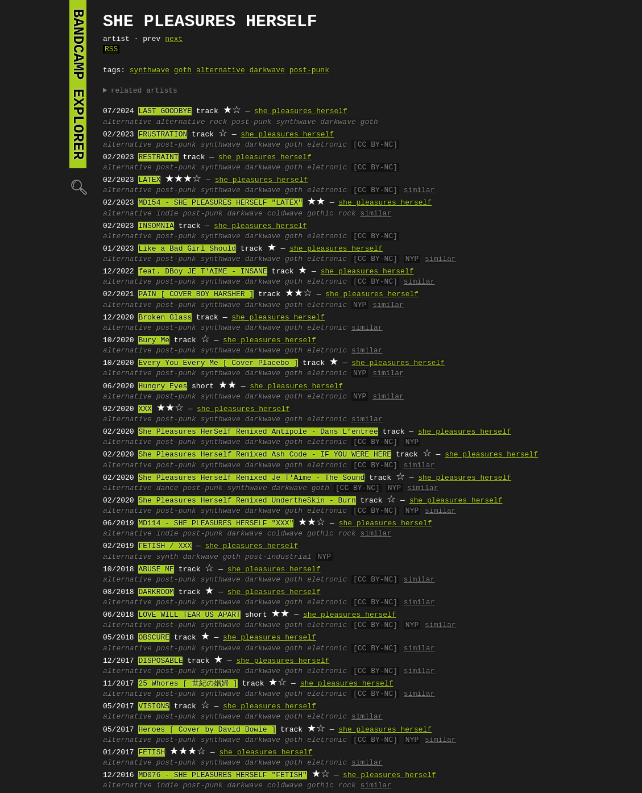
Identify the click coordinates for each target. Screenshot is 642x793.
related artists (144, 91)
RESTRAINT (158, 157)
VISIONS (153, 706)
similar (419, 190)
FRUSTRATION (162, 135)
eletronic (327, 145)
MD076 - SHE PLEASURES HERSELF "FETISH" (222, 775)
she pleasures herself (300, 111)
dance (167, 488)
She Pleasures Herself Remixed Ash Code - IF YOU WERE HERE (264, 455)
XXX (144, 409)
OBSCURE (153, 638)
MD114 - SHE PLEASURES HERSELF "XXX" (215, 523)
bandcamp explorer (78, 84)
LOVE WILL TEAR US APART (189, 615)
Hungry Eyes (162, 386)
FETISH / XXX (165, 546)
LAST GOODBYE (165, 111)
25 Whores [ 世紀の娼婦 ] (187, 684)
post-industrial (278, 557)
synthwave (149, 70)
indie (167, 214)
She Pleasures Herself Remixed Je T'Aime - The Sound (251, 478)
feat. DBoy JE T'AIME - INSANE (202, 272)
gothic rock (331, 214)
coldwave (285, 214)
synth (167, 557)
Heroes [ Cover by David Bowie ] (207, 730)
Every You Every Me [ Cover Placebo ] (218, 363)
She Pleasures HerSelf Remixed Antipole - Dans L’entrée (258, 432)
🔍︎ (78, 186)
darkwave (266, 70)
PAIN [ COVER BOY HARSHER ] (196, 294)
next (174, 39)
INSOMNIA (155, 226)
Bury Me (153, 340)
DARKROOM (155, 592)
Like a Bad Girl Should (187, 249)
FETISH (151, 753)
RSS (111, 49)
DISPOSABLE (160, 661)
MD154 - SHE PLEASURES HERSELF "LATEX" (220, 203)
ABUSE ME (155, 569)
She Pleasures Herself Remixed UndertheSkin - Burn (246, 501)
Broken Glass (165, 318)
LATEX (149, 180)
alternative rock (191, 122)
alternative (220, 70)
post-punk (309, 70)
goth (183, 70)
